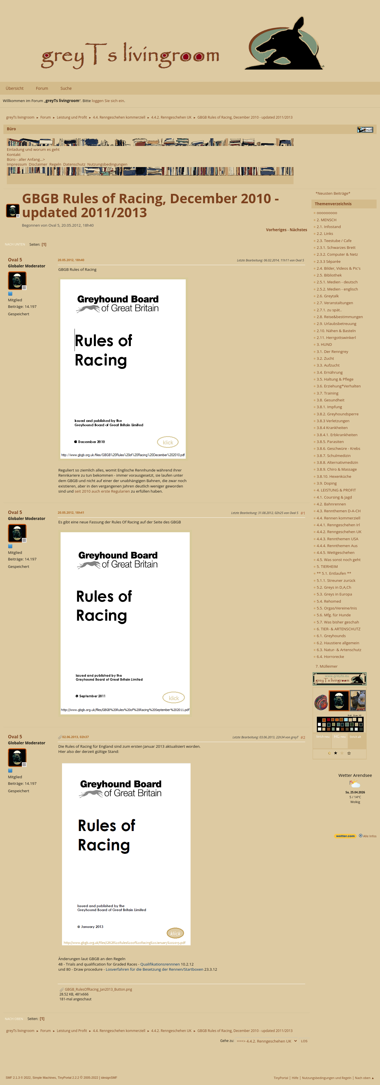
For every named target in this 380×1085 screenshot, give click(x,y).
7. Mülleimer (326, 666)
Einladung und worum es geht (33, 149)
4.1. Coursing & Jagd (332, 497)
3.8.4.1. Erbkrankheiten (335, 434)
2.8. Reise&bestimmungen (338, 316)
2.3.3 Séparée (327, 261)
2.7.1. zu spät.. (327, 309)
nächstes (298, 229)
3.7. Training (325, 393)
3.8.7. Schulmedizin (332, 455)
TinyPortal (281, 1078)
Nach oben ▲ (364, 1078)
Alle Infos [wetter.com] (368, 836)
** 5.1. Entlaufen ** (332, 573)
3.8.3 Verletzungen (331, 420)
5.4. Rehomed (327, 601)
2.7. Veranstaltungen (333, 302)
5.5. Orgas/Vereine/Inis (335, 608)
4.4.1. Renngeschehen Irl (336, 524)
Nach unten (15, 244)
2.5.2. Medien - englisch (335, 289)
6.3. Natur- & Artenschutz (337, 649)
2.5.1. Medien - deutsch (335, 282)
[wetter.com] (345, 837)
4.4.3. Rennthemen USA (335, 538)
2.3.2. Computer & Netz (335, 254)
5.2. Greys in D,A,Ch (332, 587)
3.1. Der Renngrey (330, 351)
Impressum (17, 164)
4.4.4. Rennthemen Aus (335, 545)
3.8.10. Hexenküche (332, 476)
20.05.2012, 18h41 (71, 512)
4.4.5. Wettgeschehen (334, 552)
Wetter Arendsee (355, 775)
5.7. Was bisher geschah (336, 622)
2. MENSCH (324, 219)
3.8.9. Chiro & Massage (335, 469)
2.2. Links (323, 233)
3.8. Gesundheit (328, 400)
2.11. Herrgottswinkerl (334, 337)
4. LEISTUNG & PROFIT (334, 490)
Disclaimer (38, 164)
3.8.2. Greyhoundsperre (336, 413)
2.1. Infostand (327, 226)
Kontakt (13, 154)
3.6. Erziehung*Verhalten (337, 386)
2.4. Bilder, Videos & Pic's (337, 268)
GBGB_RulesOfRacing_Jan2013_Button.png (95, 989)
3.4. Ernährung (328, 372)
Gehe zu (226, 1040)
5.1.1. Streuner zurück (334, 580)
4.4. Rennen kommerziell (336, 518)
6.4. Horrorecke (328, 656)
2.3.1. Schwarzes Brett (334, 247)
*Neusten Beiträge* (332, 193)
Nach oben (14, 1019)
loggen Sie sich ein (108, 100)
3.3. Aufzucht (326, 365)
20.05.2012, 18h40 (71, 260)
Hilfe (295, 1078)
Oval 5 (15, 260)
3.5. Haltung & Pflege (333, 379)
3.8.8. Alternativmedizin (335, 462)
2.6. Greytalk (326, 295)
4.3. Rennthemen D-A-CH (337, 510)
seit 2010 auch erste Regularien (102, 491)
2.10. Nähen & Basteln (334, 330)
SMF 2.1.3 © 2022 (18, 1077)
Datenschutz (74, 164)
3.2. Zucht (323, 358)
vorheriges (276, 229)
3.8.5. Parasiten (328, 441)
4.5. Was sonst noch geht (337, 559)
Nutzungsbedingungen (107, 164)
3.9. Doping (325, 483)
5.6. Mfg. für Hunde (332, 614)
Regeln (55, 164)
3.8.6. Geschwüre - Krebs (336, 448)
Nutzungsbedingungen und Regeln (326, 1078)
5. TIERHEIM (325, 566)
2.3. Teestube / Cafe (332, 240)
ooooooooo (325, 212)
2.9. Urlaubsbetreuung (334, 323)
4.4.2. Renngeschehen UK (337, 531)
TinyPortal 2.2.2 (68, 1077)
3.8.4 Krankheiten (330, 427)
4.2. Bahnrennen (329, 504)
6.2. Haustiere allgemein (336, 642)
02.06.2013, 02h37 (75, 737)
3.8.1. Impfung (327, 406)
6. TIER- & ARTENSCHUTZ (336, 628)
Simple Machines (44, 1077)
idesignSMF (109, 1077)
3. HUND (322, 344)
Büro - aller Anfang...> (26, 159)
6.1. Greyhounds (329, 635)
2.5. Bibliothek (327, 275)
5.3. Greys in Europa (332, 594)
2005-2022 (91, 1077)
